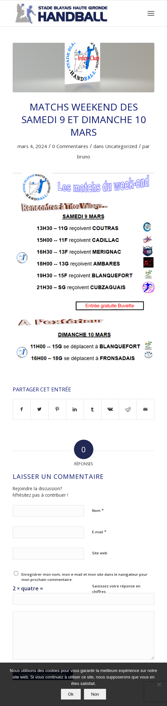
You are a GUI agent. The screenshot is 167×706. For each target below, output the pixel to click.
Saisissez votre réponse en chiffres (116, 589)
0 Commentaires (70, 146)
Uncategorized (121, 146)
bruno (83, 156)
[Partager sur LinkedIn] (74, 409)
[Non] (159, 684)
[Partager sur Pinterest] (57, 409)
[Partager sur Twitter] (39, 409)
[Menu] (151, 13)
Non (95, 694)
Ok (71, 694)
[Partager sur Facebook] (21, 409)
